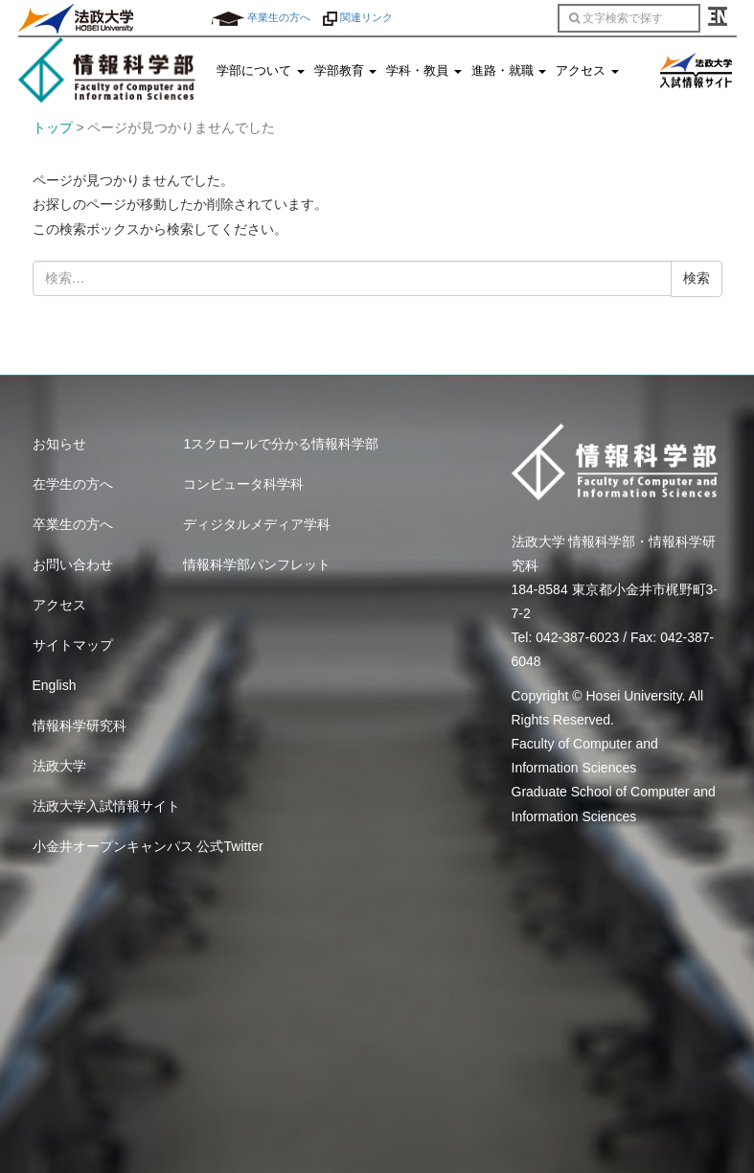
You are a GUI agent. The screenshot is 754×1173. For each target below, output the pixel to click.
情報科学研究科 (79, 725)
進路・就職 (509, 71)
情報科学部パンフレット (257, 564)
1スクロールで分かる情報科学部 (280, 443)
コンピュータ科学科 (243, 484)
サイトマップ (73, 645)
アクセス (587, 71)
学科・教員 (424, 71)
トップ (53, 127)
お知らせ (59, 443)
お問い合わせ (73, 564)
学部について (261, 71)
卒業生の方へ (261, 17)
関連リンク (358, 17)
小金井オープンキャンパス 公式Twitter (148, 846)
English (55, 685)
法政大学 (59, 765)
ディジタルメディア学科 (257, 524)
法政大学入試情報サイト (106, 806)
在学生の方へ (73, 484)
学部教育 (345, 71)
